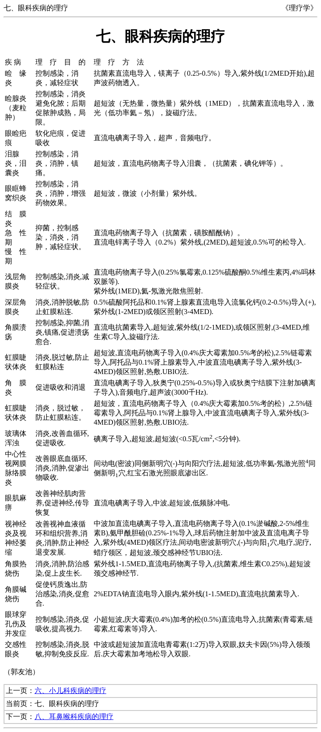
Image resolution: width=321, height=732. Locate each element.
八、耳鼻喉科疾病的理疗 (74, 716)
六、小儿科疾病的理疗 (70, 690)
